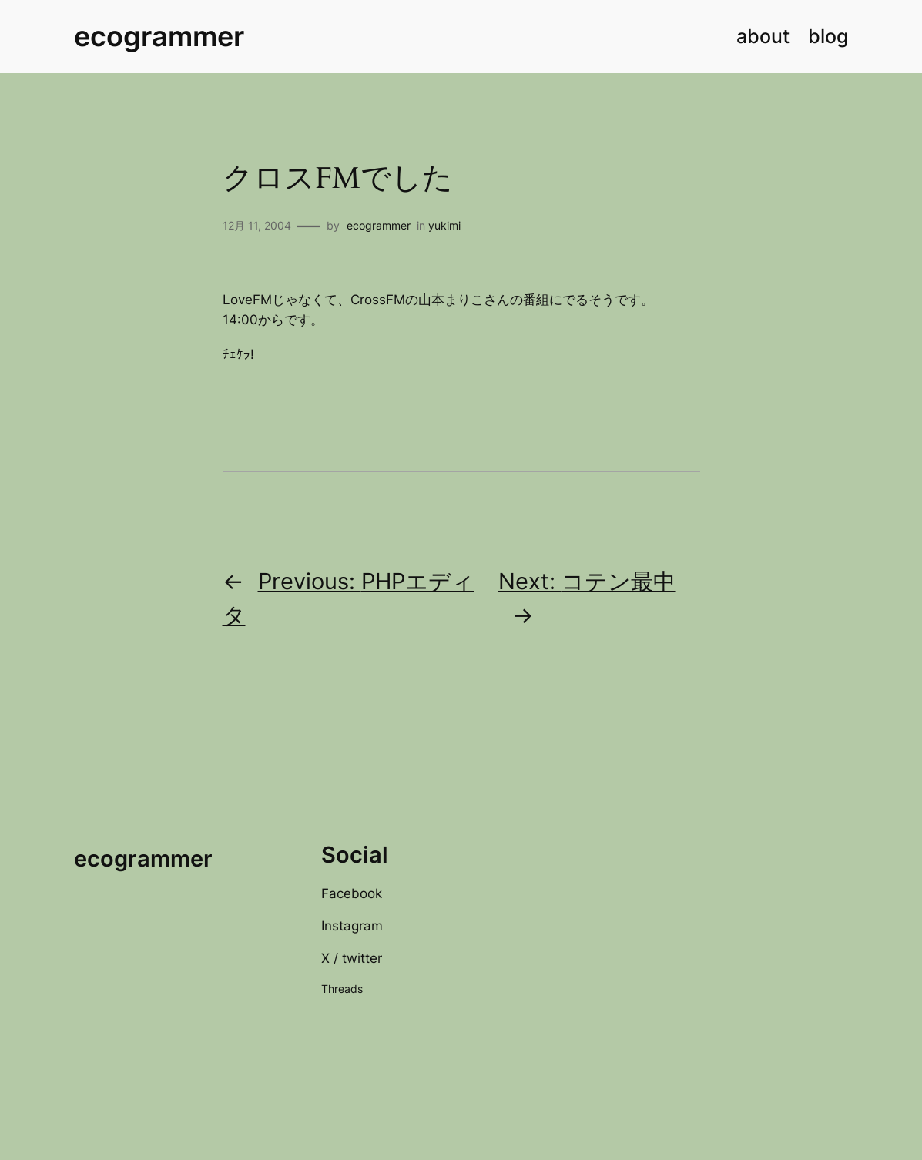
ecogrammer (159, 36)
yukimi (444, 225)
